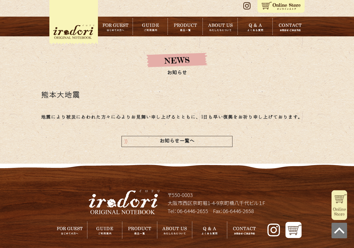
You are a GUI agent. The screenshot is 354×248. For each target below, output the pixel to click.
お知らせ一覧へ (177, 141)
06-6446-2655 (192, 210)
